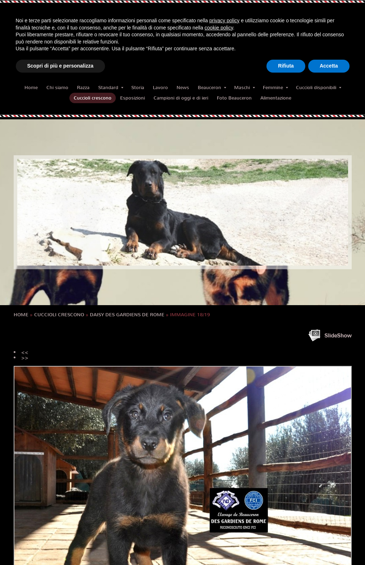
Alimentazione (275, 98)
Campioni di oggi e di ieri (181, 98)
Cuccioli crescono (92, 98)
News (183, 87)
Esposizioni (132, 98)
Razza (83, 87)
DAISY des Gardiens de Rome (127, 315)
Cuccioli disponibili (318, 87)
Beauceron (212, 87)
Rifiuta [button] (286, 66)
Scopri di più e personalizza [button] (60, 66)
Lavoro (160, 87)
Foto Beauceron (234, 98)
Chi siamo (57, 87)
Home (31, 87)
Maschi (244, 87)
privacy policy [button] (224, 20)
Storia (137, 87)
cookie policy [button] (219, 28)
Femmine (275, 87)
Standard (110, 87)
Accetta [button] (329, 66)
